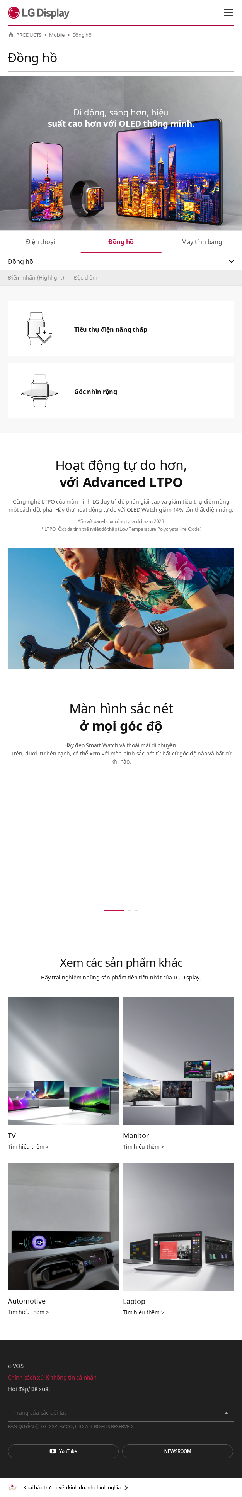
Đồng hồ (121, 242)
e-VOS (16, 1366)
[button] (224, 838)
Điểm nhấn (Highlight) (36, 277)
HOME (11, 35)
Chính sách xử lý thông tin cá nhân (52, 1377)
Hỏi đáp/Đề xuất (29, 1389)
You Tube (63, 1451)
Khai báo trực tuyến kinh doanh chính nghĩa (72, 1487)
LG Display (40, 12)
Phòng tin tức (178, 1451)
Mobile (57, 34)
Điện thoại (40, 242)
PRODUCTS (28, 34)
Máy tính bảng (201, 242)
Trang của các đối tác (40, 1412)
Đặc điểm (85, 277)
